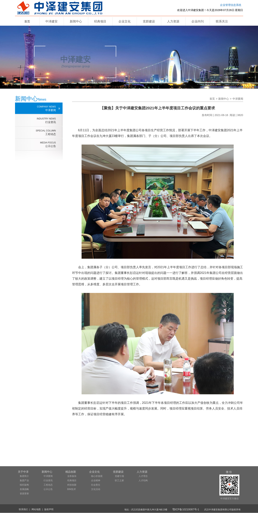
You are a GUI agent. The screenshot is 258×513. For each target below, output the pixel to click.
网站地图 (36, 509)
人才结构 (143, 480)
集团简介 (24, 476)
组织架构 (24, 485)
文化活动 (95, 489)
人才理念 (143, 476)
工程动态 (35, 132)
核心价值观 (96, 476)
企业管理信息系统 (230, 4)
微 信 (229, 471)
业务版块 (71, 476)
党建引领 (119, 476)
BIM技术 (71, 489)
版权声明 (48, 509)
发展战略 (24, 489)
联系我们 (23, 509)
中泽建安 (51, 21)
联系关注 (222, 21)
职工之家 (119, 480)
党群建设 (149, 21)
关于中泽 (23, 471)
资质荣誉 (24, 493)
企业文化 (124, 21)
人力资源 (173, 21)
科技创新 (71, 485)
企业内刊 (197, 21)
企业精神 (95, 480)
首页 (27, 21)
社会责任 (95, 485)
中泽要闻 (35, 108)
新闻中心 (76, 21)
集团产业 (24, 480)
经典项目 (100, 21)
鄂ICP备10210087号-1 (185, 509)
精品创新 (70, 471)
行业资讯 (35, 120)
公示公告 (35, 144)
